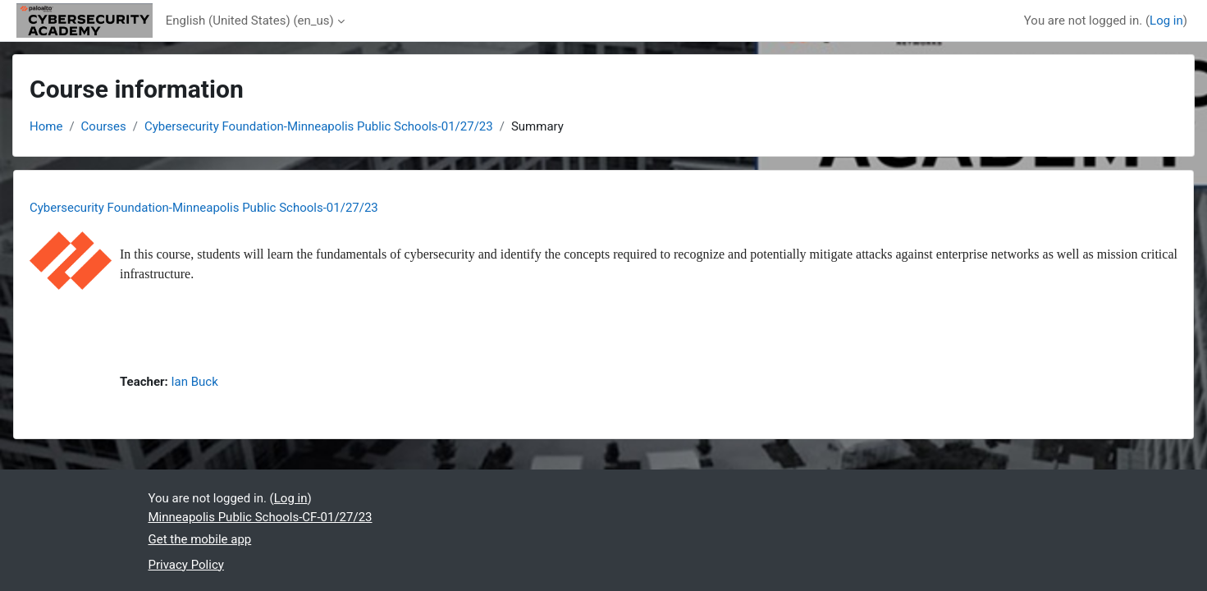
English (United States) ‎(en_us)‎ (250, 20)
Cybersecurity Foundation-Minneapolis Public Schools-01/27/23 (318, 126)
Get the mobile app (200, 539)
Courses (103, 126)
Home (46, 126)
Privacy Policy (186, 564)
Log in (1166, 20)
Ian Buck (194, 381)
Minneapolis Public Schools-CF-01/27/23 (261, 517)
